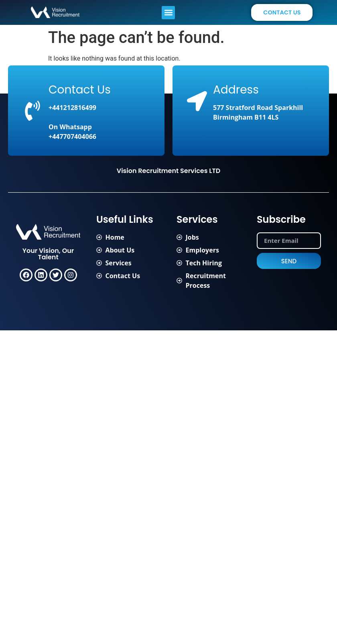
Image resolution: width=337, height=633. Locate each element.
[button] (168, 12)
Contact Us (80, 90)
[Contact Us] (32, 111)
